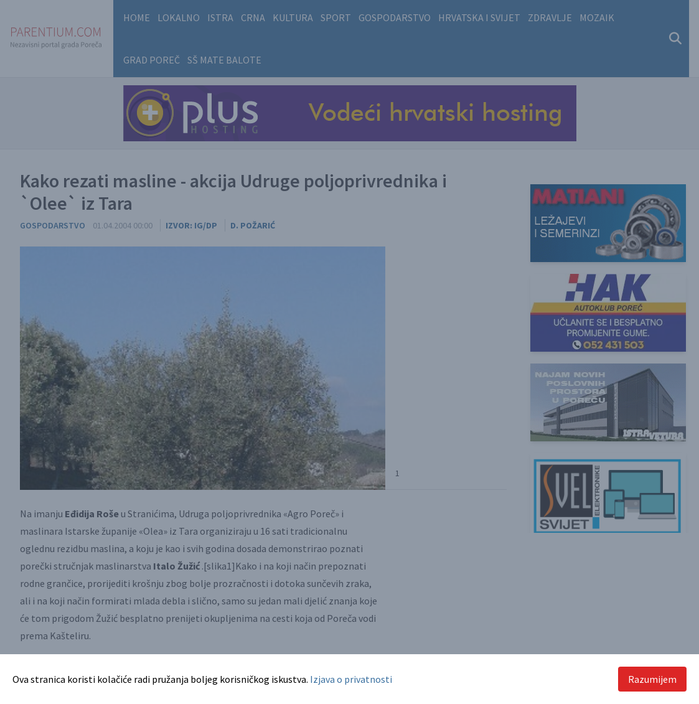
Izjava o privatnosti (351, 679)
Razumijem (652, 679)
